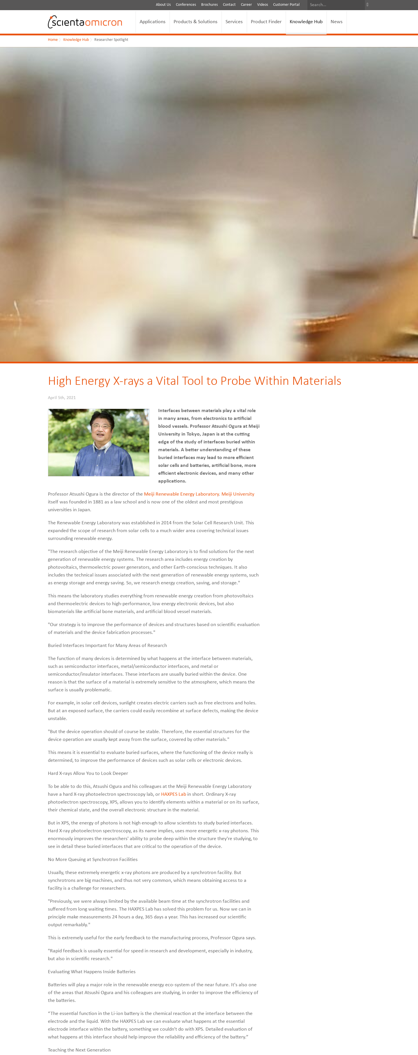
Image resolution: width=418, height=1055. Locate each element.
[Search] (336, 5)
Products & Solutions (195, 22)
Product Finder (266, 22)
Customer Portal (286, 5)
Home (53, 40)
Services (234, 22)
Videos (262, 5)
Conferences (186, 5)
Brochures (209, 5)
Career (246, 5)
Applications (152, 22)
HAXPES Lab (173, 794)
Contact (229, 5)
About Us (163, 5)
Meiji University (237, 494)
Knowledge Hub (306, 22)
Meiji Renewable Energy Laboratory (181, 494)
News (337, 22)
